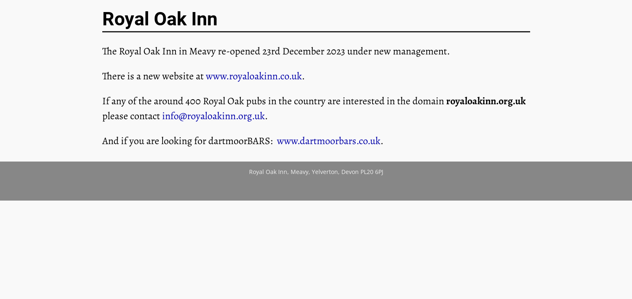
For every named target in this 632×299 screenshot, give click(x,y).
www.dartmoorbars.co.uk (328, 140)
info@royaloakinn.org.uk (213, 116)
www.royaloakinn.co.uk (254, 76)
